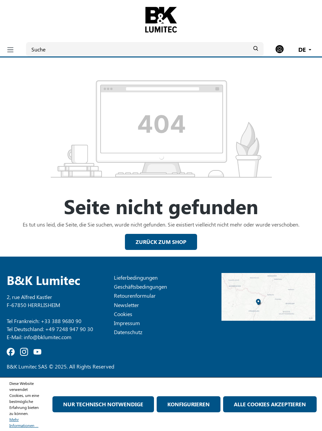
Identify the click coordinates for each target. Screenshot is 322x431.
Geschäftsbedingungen (140, 286)
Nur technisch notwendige (103, 404)
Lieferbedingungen (136, 277)
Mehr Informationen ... (23, 422)
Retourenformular (135, 295)
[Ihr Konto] (280, 49)
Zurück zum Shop (161, 241)
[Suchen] (256, 48)
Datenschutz (128, 331)
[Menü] (10, 49)
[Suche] (145, 49)
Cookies (123, 313)
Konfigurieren (188, 404)
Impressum (127, 322)
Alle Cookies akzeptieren (270, 404)
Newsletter (126, 304)
